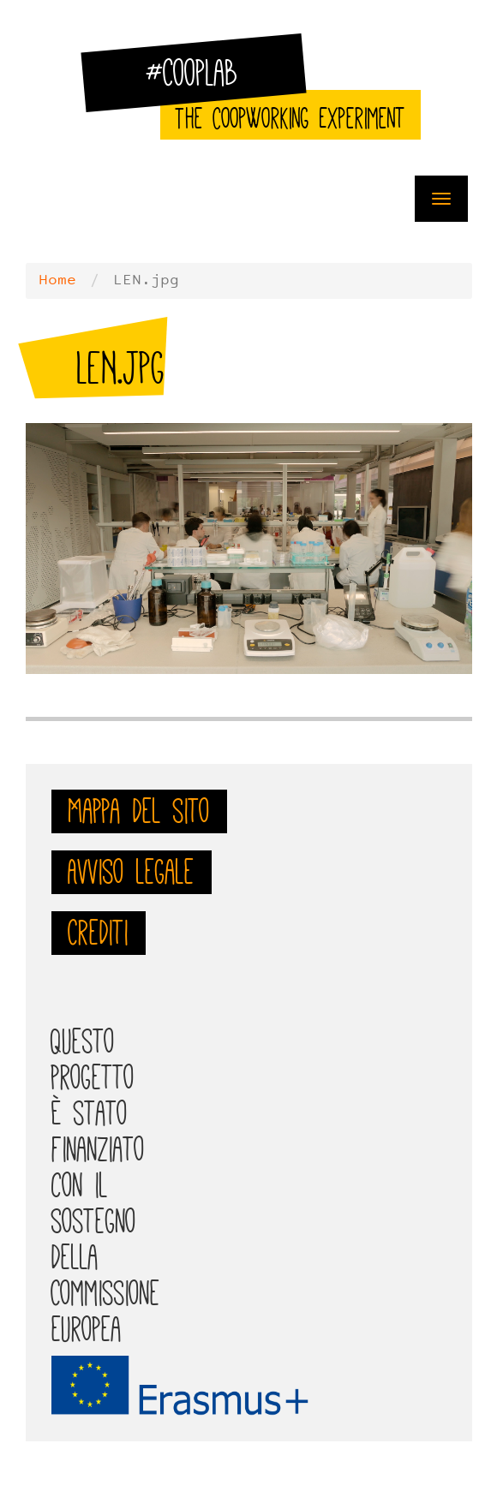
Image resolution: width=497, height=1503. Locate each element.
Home (57, 281)
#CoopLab (202, 80)
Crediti (99, 932)
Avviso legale (132, 872)
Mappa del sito (139, 811)
